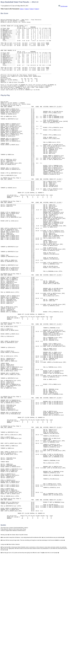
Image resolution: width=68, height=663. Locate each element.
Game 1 (22, 9)
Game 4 (37, 9)
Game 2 (27, 9)
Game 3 (32, 9)
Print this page (62, 6)
